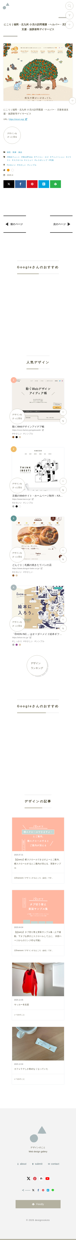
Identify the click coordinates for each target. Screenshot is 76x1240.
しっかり (18, 641)
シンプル (33, 165)
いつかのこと (19, 1015)
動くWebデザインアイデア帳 (28, 426)
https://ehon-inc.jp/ (20, 637)
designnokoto (42, 1220)
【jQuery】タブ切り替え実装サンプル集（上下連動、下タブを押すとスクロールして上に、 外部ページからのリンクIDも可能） (38, 936)
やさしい (22, 165)
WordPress (28, 157)
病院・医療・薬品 (14, 152)
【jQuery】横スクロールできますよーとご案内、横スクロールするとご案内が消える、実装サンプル (37, 863)
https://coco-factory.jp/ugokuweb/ (26, 430)
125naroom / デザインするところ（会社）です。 (33, 878)
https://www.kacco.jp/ (21, 499)
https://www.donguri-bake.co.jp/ (26, 568)
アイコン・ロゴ (42, 157)
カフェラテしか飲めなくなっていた (31, 1069)
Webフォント (14, 157)
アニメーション (58, 157)
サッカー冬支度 (21, 1004)
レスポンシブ (41, 160)
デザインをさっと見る (12, 135)
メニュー (29, 160)
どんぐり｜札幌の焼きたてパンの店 (32, 565)
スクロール (18, 160)
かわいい (12, 165)
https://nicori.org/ (16, 119)
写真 (52, 160)
